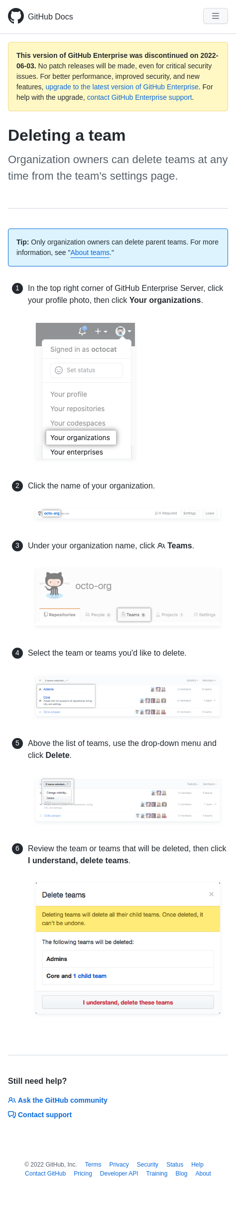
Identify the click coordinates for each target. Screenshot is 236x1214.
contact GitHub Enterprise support (139, 97)
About (203, 1173)
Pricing (83, 1173)
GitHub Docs (50, 16)
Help (197, 1164)
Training (157, 1173)
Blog (181, 1173)
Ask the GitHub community (58, 1100)
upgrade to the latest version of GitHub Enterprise (121, 87)
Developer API (119, 1173)
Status (174, 1164)
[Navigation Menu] (215, 16)
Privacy (118, 1164)
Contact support (40, 1115)
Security (147, 1164)
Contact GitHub (45, 1173)
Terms (93, 1164)
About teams (90, 252)
